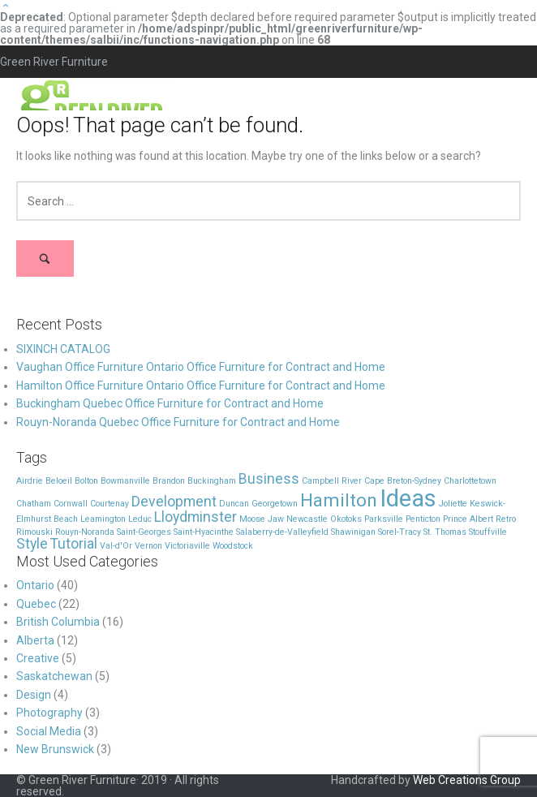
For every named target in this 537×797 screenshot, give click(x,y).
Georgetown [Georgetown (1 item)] (274, 503)
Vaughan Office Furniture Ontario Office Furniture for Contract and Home (200, 366)
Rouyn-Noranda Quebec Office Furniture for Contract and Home (178, 422)
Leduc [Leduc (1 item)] (140, 519)
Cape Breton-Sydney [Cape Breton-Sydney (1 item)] (402, 481)
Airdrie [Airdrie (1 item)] (29, 481)
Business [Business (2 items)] (268, 479)
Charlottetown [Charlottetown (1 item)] (470, 481)
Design (33, 694)
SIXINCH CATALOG (63, 348)
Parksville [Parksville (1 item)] (383, 519)
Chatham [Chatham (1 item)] (33, 503)
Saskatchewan (54, 676)
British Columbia (58, 621)
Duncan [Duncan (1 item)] (234, 503)
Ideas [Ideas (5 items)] (408, 498)
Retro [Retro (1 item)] (506, 519)
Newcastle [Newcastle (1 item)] (307, 519)
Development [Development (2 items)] (174, 501)
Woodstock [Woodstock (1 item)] (233, 546)
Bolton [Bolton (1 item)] (86, 481)
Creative (37, 658)
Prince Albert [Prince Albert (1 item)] (468, 519)
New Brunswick (55, 749)
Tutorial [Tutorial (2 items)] (73, 544)
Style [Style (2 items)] (32, 544)
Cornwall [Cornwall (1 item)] (71, 503)
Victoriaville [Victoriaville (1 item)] (187, 546)
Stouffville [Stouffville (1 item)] (488, 532)
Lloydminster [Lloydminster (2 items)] (195, 517)
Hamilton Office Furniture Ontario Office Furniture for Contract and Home (200, 385)
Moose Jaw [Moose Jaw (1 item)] (261, 519)
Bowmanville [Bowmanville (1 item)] (125, 481)
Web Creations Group (467, 779)
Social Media (48, 731)
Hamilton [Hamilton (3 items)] (338, 500)
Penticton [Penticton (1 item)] (423, 519)
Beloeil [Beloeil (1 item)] (58, 481)
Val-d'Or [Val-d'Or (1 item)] (116, 546)
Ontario (35, 585)
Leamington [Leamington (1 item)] (103, 519)
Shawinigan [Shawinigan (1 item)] (353, 532)
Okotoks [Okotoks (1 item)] (346, 519)
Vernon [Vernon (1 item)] (148, 546)
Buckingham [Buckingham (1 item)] (211, 481)
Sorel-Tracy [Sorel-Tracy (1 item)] (399, 532)
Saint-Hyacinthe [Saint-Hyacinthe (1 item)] (204, 532)
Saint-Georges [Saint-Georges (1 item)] (144, 532)
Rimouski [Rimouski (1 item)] (34, 532)
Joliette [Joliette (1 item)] (453, 503)
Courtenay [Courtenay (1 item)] (109, 503)
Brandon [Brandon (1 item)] (169, 481)
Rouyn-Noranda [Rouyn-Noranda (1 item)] (84, 532)
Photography (49, 712)
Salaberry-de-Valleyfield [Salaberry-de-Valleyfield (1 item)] (282, 532)
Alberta (35, 640)
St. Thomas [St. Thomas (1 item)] (444, 532)
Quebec (36, 603)
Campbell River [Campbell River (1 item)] (332, 481)
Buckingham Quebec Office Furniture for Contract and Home (170, 403)
